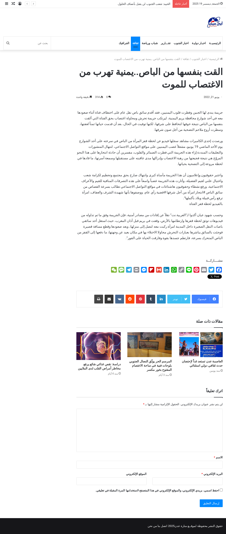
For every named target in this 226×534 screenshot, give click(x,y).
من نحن (152, 526)
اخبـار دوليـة (199, 43)
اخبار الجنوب (181, 43)
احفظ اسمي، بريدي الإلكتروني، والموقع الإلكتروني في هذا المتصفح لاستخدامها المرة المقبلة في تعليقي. (157, 490)
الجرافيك (124, 43)
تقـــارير (166, 43)
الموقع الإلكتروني (136, 474)
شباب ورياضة (150, 43)
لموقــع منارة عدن (185, 526)
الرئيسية (216, 59)
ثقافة (135, 43)
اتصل (164, 526)
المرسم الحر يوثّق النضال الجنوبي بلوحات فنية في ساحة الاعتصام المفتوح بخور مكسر (150, 365)
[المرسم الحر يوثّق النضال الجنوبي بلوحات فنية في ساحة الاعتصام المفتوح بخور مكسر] (149, 344)
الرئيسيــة (215, 43)
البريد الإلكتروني (212, 474)
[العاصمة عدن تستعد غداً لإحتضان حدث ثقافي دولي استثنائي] (200, 344)
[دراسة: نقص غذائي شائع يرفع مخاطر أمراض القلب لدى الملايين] (98, 346)
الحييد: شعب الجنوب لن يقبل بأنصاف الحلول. (143, 4)
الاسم (218, 457)
